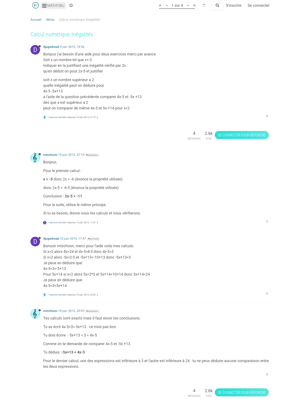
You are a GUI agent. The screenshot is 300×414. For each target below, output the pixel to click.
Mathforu (53, 5)
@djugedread (92, 155)
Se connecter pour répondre (242, 135)
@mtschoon (93, 239)
